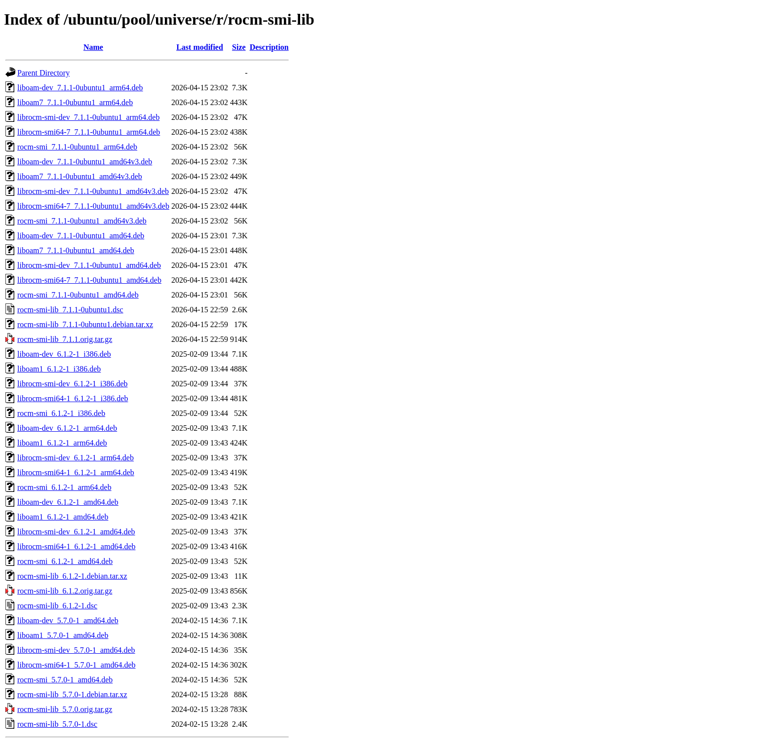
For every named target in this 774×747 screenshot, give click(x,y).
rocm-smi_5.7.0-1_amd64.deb (65, 679)
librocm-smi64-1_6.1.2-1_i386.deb (72, 398)
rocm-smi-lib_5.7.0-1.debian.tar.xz (72, 694)
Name (93, 47)
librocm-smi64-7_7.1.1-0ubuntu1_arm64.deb (88, 132)
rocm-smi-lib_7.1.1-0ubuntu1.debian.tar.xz (85, 324)
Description (269, 47)
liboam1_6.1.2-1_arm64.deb (62, 443)
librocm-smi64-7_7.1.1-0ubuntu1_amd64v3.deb (93, 206)
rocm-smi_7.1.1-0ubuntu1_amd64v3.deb (82, 221)
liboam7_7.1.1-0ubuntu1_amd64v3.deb (79, 176)
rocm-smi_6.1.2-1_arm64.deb (64, 487)
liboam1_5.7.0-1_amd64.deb (62, 635)
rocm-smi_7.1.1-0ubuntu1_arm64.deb (77, 147)
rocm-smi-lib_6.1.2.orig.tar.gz (64, 591)
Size (239, 47)
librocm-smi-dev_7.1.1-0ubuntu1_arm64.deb (88, 117)
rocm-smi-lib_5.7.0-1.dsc (57, 724)
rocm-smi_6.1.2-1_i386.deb (61, 413)
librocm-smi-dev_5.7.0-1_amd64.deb (76, 650)
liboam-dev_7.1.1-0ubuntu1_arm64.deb (80, 87)
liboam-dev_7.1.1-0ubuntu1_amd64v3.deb (84, 161)
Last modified (199, 47)
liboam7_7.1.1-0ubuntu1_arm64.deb (75, 102)
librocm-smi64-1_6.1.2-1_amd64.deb (76, 546)
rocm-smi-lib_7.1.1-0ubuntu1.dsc (70, 309)
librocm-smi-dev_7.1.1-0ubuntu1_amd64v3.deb (93, 191)
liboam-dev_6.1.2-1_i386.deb (64, 354)
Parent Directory (43, 73)
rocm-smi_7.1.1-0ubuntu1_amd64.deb (78, 295)
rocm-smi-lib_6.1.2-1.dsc (57, 605)
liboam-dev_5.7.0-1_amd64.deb (67, 620)
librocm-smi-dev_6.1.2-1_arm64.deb (75, 457)
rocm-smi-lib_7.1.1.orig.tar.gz (64, 339)
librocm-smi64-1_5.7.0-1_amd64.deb (76, 665)
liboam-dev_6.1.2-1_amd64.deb (67, 502)
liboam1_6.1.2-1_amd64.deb (62, 517)
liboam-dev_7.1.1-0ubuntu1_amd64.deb (80, 235)
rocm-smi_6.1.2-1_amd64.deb (65, 561)
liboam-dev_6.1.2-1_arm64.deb (67, 428)
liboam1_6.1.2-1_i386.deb (59, 369)
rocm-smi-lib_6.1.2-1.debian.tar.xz (72, 576)
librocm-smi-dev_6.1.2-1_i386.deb (72, 383)
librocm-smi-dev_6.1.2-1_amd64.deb (76, 531)
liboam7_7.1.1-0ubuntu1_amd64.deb (75, 250)
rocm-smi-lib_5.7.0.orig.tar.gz (64, 709)
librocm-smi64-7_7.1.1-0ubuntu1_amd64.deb (89, 280)
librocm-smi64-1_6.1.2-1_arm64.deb (75, 472)
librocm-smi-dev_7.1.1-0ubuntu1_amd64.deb (89, 265)
